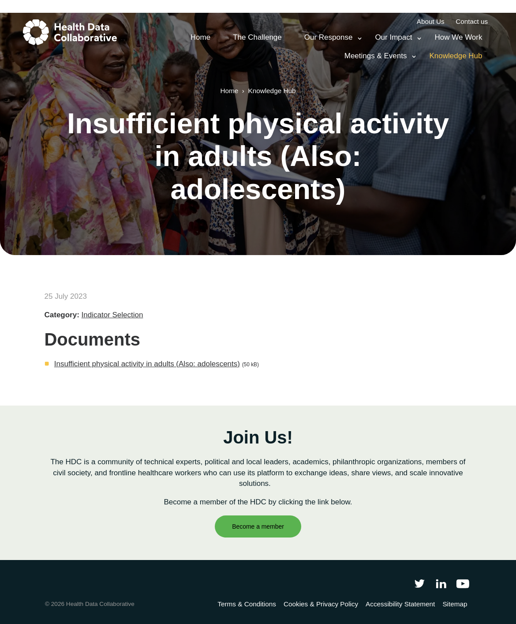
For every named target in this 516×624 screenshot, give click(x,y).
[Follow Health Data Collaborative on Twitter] (419, 583)
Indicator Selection (112, 315)
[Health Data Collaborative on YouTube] (463, 583)
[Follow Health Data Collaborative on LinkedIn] (441, 583)
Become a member (258, 526)
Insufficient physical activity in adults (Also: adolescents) (147, 364)
